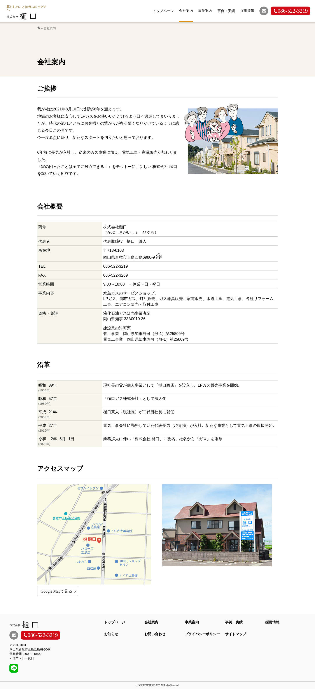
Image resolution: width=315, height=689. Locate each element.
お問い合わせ (154, 634)
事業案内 (192, 622)
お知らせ (111, 634)
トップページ (114, 622)
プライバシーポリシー (202, 634)
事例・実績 (234, 622)
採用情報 (272, 622)
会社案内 (151, 622)
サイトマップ (235, 634)
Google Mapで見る (56, 591)
